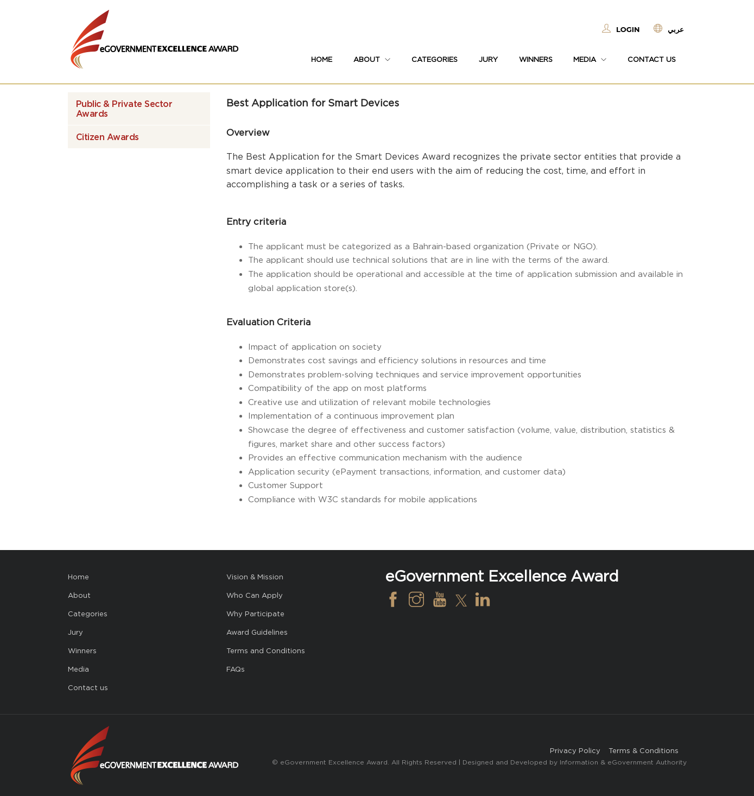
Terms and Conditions (265, 651)
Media (78, 669)
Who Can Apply (254, 595)
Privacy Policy (575, 751)
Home (321, 59)
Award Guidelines (257, 632)
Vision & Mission (254, 577)
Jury (488, 59)
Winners (536, 59)
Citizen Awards (107, 137)
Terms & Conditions (644, 751)
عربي (676, 29)
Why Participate (255, 614)
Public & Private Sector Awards (124, 108)
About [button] (371, 59)
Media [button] (589, 59)
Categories (434, 59)
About (79, 595)
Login (627, 29)
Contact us (652, 59)
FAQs (235, 669)
